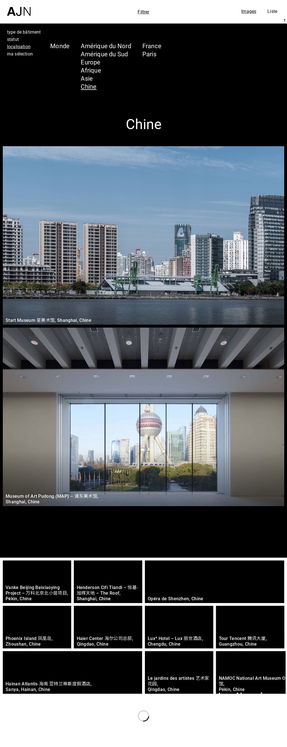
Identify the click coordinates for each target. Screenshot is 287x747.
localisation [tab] (19, 46)
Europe (90, 62)
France (151, 46)
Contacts (233, 728)
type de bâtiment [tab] (24, 32)
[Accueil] (19, 8)
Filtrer (143, 12)
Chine (88, 86)
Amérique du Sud (104, 54)
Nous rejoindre (229, 741)
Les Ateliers (238, 706)
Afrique (91, 70)
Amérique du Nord (106, 46)
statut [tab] (13, 39)
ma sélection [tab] (20, 54)
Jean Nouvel (239, 696)
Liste (272, 11)
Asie (87, 78)
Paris (149, 54)
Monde (60, 46)
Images (248, 11)
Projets (229, 717)
